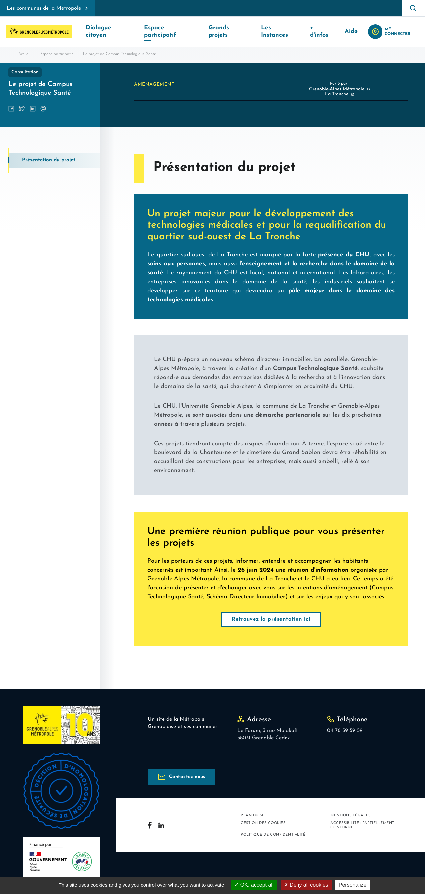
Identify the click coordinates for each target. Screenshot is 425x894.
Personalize (353, 885)
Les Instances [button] (283, 31)
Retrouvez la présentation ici (271, 619)
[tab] (54, 160)
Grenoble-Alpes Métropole (336, 89)
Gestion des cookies (263, 823)
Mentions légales (350, 815)
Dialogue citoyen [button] (110, 31)
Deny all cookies (306, 885)
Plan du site (254, 815)
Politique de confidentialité (273, 835)
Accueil (24, 54)
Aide (355, 31)
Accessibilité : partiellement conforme (362, 825)
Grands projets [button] (232, 31)
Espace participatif (56, 54)
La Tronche (336, 94)
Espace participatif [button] (172, 31)
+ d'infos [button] (326, 31)
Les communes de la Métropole (44, 8)
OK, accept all (253, 885)
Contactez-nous (187, 776)
